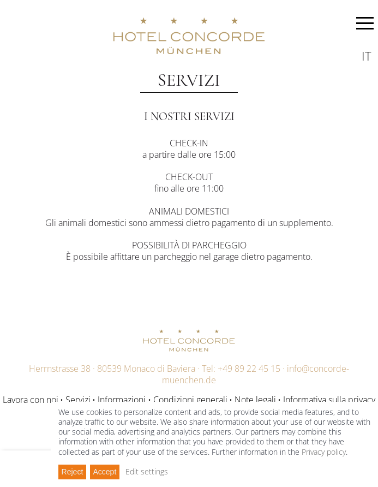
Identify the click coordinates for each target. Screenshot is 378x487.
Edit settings (146, 472)
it (366, 55)
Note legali (255, 400)
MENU (365, 25)
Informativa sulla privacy (329, 400)
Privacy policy (324, 452)
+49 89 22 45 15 (249, 369)
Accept (104, 471)
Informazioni (122, 400)
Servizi (78, 400)
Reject (72, 471)
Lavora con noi (30, 400)
